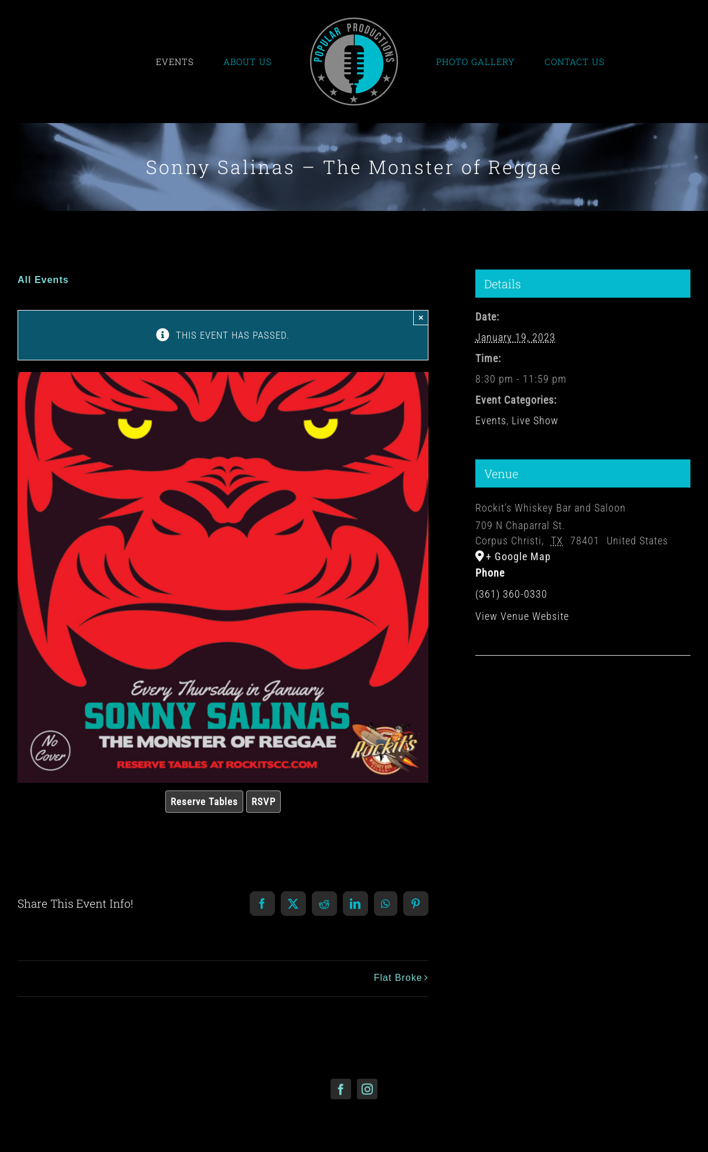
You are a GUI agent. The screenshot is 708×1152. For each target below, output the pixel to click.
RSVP (263, 801)
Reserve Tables (204, 801)
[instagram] (367, 1089)
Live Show (535, 420)
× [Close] (421, 317)
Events (490, 420)
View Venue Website (522, 616)
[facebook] (341, 1089)
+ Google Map (518, 556)
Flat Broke (398, 978)
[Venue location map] (582, 691)
